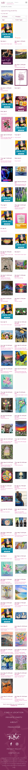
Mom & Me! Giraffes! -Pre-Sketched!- (21, 559)
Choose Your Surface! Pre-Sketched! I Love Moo (7, 349)
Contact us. (14, 705)
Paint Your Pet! (18, 43)
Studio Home (10, 2)
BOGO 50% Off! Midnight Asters (20, 442)
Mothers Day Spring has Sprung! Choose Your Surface (20, 583)
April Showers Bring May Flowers (20, 419)
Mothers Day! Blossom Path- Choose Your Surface (20, 677)
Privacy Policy (14, 749)
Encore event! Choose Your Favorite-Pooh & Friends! (6, 162)
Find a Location (14, 712)
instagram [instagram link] (17, 744)
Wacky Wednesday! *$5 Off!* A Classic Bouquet (20, 185)
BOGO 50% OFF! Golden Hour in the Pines (6, 372)
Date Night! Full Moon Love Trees (7, 536)
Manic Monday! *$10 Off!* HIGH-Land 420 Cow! (6, 442)
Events (16, 2)
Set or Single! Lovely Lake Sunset (7, 255)
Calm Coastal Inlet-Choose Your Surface (21, 606)
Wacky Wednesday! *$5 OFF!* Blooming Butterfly (21, 372)
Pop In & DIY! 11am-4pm (6, 324)
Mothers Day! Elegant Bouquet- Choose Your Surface (20, 653)
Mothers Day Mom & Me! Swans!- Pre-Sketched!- (20, 629)
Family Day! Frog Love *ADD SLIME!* (20, 325)
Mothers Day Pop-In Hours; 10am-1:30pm (7, 629)
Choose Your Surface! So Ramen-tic (7, 489)
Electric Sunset (18, 301)
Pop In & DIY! (4, 114)
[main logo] (3, 2)
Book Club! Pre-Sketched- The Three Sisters (21, 536)
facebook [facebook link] (11, 744)
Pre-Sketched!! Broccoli (6, 699)
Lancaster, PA (4, 6)
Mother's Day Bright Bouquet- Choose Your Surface (6, 583)
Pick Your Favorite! (5, 511)
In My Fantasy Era (19, 465)
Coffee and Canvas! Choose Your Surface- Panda (6, 279)
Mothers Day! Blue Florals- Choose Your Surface (7, 676)
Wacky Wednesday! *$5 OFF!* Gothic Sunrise (6, 466)
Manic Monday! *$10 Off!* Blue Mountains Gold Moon (21, 349)
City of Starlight (4, 301)
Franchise (14, 727)
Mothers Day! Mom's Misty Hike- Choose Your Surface (7, 653)
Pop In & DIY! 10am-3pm (6, 43)
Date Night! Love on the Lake (20, 489)
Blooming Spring (19, 277)
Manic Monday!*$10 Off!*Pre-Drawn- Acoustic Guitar (21, 513)
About (14, 722)
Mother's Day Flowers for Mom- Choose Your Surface (7, 606)
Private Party (14, 717)
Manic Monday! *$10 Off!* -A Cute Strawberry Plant (7, 138)
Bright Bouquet (4, 394)
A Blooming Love (5, 418)
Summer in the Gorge (20, 67)
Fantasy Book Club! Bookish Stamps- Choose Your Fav (21, 700)
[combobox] (7, 16)
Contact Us (14, 753)
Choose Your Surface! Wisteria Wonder (20, 208)
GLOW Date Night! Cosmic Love (21, 395)
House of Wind (4, 90)
